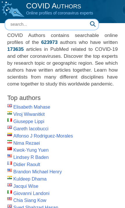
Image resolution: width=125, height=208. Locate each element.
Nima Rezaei (26, 143)
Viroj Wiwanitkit (29, 114)
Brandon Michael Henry (37, 171)
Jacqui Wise (25, 186)
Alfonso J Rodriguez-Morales (43, 135)
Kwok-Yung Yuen (31, 150)
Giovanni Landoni (31, 193)
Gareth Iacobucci (30, 128)
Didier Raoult (26, 164)
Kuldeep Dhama (30, 179)
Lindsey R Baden (31, 157)
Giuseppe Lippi (28, 121)
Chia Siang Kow (29, 200)
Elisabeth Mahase (31, 107)
